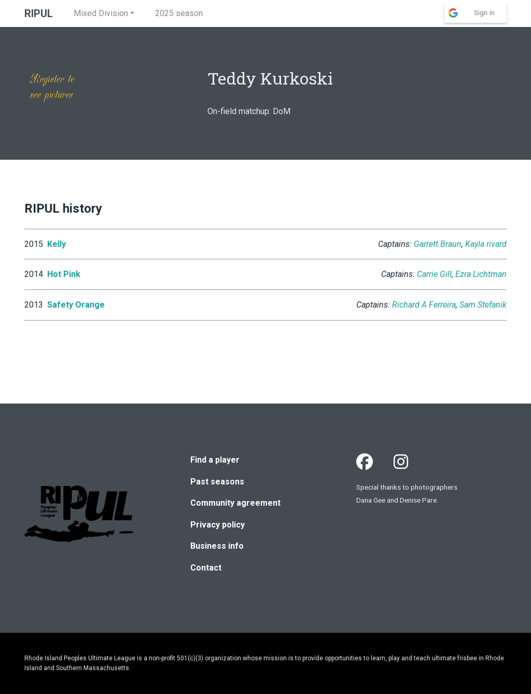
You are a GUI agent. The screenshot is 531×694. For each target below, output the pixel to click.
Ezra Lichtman (481, 274)
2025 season (179, 13)
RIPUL (38, 13)
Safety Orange (76, 305)
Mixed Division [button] (101, 13)
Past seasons (217, 482)
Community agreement (235, 503)
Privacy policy (217, 525)
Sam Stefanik (483, 305)
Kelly (56, 244)
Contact (205, 568)
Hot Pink (63, 274)
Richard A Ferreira (424, 305)
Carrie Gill (434, 274)
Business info (217, 546)
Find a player (215, 460)
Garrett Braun (438, 244)
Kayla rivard (486, 244)
